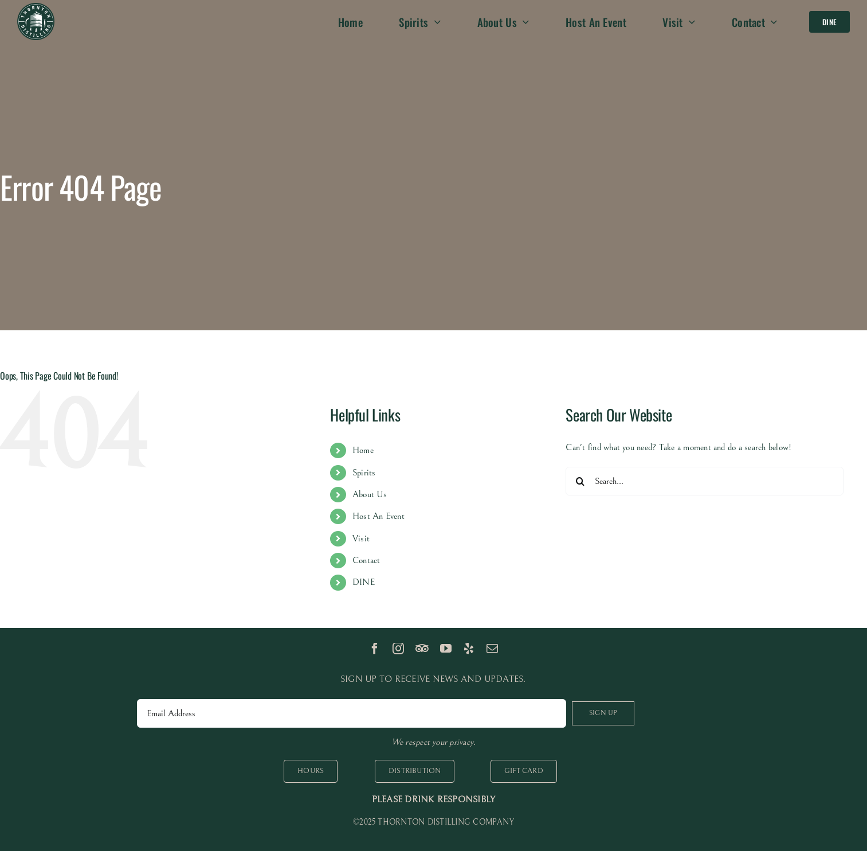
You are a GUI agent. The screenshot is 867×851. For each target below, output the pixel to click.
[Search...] (704, 481)
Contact (366, 560)
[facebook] (374, 648)
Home (363, 450)
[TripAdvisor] (422, 648)
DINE (363, 582)
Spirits (364, 472)
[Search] (580, 481)
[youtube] (446, 648)
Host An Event (378, 516)
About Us (369, 494)
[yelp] (468, 648)
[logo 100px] (35, 7)
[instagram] (398, 648)
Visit (361, 538)
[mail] (492, 648)
